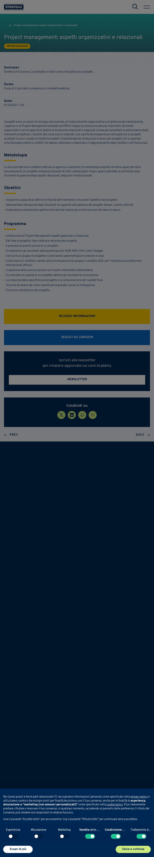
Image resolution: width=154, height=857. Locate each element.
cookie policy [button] (114, 804)
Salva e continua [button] (133, 849)
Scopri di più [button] (18, 849)
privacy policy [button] (139, 796)
